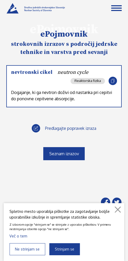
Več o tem (18, 236)
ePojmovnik (64, 34)
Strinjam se (64, 249)
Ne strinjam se (27, 249)
